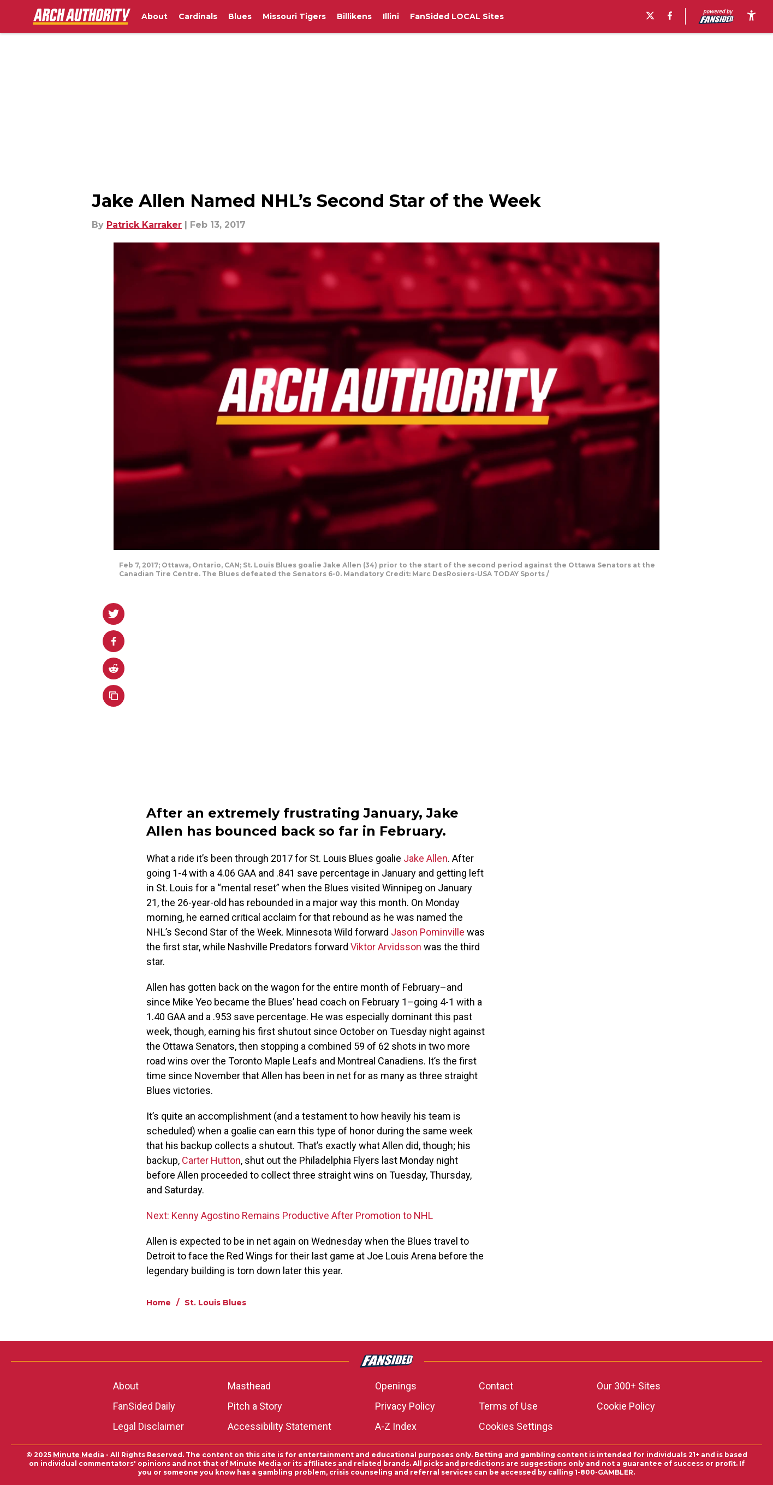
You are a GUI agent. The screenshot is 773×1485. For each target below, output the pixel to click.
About (126, 1386)
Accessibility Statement (279, 1426)
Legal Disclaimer (148, 1426)
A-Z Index (396, 1426)
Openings (396, 1386)
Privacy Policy (405, 1406)
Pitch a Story (255, 1406)
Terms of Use (508, 1406)
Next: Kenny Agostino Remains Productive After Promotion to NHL (289, 1215)
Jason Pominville (428, 932)
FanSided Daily (144, 1406)
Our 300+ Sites (629, 1386)
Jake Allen (425, 858)
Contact (496, 1386)
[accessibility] (751, 16)
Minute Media (78, 1455)
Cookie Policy (626, 1406)
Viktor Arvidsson (385, 946)
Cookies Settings (516, 1426)
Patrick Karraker (144, 225)
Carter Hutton (211, 1160)
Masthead (249, 1386)
